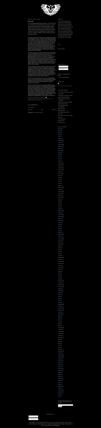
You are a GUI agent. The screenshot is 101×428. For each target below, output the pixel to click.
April (59, 130)
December (60, 146)
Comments (61, 69)
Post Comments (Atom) (38, 112)
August (59, 138)
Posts (60, 66)
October (59, 142)
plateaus (39, 98)
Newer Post (30, 109)
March (59, 128)
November (60, 144)
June (59, 134)
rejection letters (47, 98)
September (60, 140)
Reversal (30, 21)
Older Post (54, 109)
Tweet (59, 44)
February (60, 150)
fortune (34, 98)
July (59, 136)
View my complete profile (65, 85)
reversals (39, 99)
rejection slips (32, 99)
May (59, 132)
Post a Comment (31, 107)
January (59, 148)
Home (42, 109)
